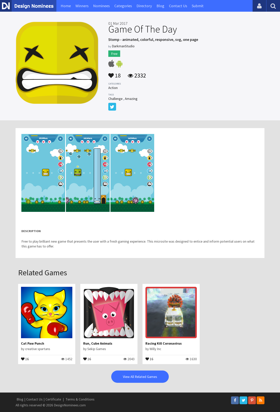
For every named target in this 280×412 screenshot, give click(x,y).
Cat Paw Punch (32, 343)
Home (66, 5)
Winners (81, 5)
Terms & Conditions (80, 399)
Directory (144, 5)
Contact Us (178, 5)
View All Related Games (140, 376)
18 (114, 74)
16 (25, 359)
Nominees (101, 5)
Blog (160, 5)
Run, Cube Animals (97, 343)
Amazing (131, 98)
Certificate (53, 399)
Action (113, 87)
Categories (123, 5)
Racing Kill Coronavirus (163, 343)
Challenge (115, 98)
